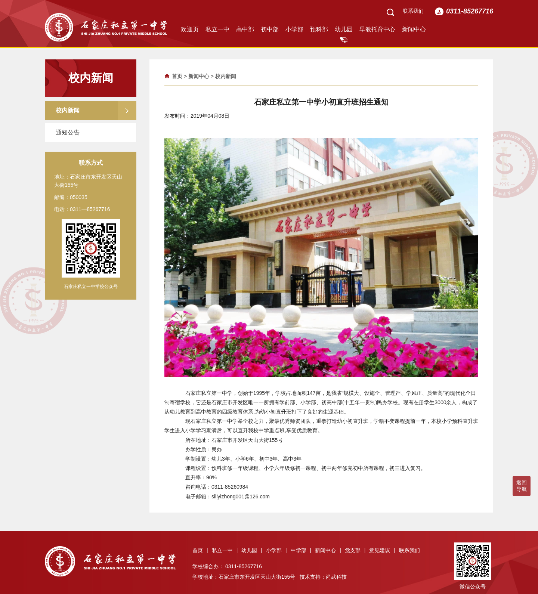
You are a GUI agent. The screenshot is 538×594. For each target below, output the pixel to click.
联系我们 (413, 11)
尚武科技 (336, 577)
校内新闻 (225, 76)
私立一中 (217, 29)
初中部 (270, 29)
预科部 (319, 29)
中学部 (301, 550)
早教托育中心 (377, 29)
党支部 (355, 550)
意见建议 (382, 550)
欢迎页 (190, 29)
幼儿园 (344, 29)
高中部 (245, 29)
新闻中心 (414, 29)
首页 (177, 76)
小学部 (294, 29)
